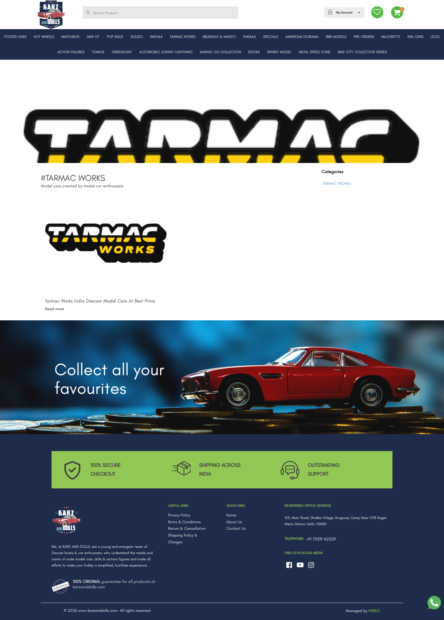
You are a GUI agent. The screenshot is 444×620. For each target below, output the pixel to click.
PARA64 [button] (249, 37)
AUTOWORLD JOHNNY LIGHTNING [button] (166, 52)
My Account (343, 12)
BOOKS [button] (254, 52)
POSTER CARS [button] (15, 37)
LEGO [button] (435, 37)
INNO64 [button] (156, 37)
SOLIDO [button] (137, 37)
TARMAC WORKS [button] (182, 37)
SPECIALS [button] (270, 37)
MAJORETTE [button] (390, 37)
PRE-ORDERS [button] (364, 37)
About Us (234, 522)
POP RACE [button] (115, 37)
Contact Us (236, 528)
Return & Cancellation (187, 528)
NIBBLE (374, 610)
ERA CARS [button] (415, 37)
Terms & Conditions (184, 522)
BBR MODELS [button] (336, 37)
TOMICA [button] (98, 52)
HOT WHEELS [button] (44, 37)
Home (231, 515)
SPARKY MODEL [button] (279, 52)
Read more (54, 308)
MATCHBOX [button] (70, 37)
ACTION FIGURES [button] (70, 52)
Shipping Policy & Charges (182, 538)
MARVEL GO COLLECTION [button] (220, 52)
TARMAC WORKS (337, 183)
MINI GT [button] (93, 37)
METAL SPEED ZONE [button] (314, 52)
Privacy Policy (179, 515)
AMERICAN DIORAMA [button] (302, 37)
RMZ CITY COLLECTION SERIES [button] (362, 52)
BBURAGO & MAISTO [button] (219, 37)
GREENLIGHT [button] (122, 52)
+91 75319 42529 (321, 539)
